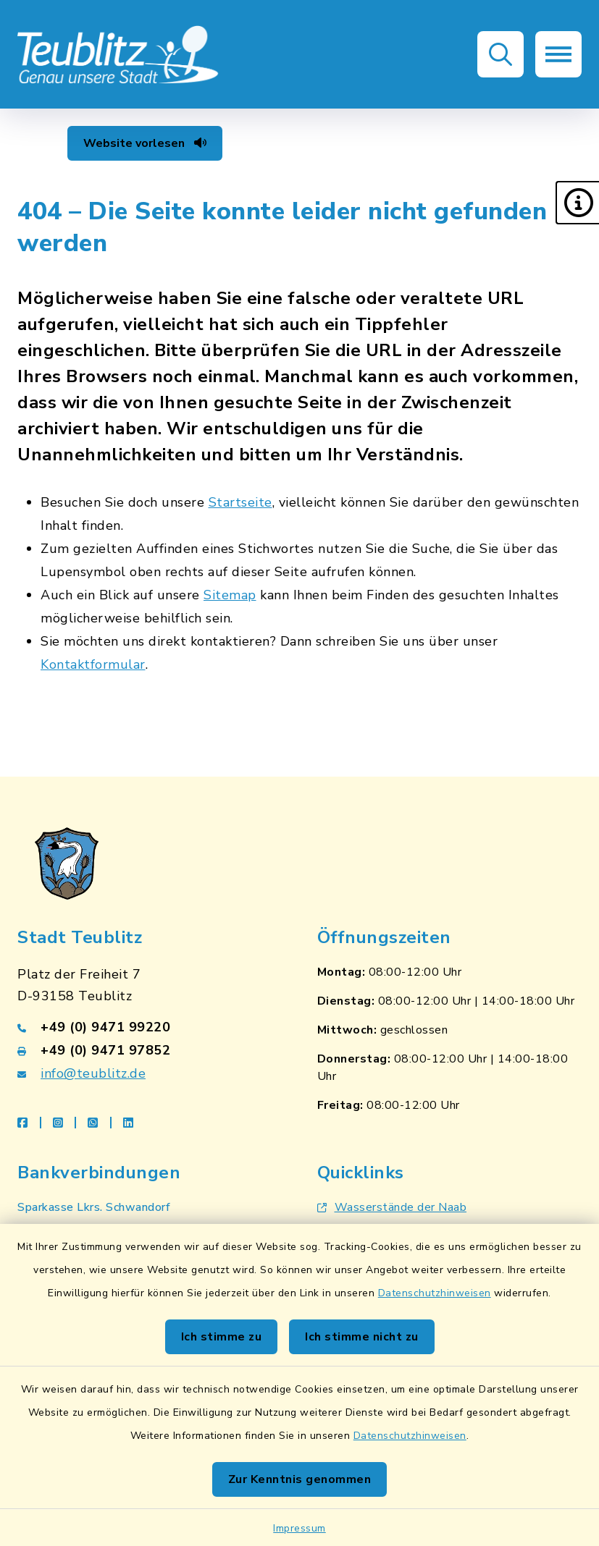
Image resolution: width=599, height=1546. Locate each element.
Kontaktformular (93, 664)
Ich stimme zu (221, 1337)
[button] (577, 202)
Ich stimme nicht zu (362, 1337)
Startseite (240, 502)
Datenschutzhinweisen (434, 1293)
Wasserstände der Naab (392, 1207)
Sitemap (230, 595)
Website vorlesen (144, 143)
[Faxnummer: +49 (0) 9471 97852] (149, 1050)
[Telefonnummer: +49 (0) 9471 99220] (149, 1027)
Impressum (299, 1528)
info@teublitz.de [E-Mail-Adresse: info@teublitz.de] (93, 1073)
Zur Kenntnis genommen (300, 1479)
